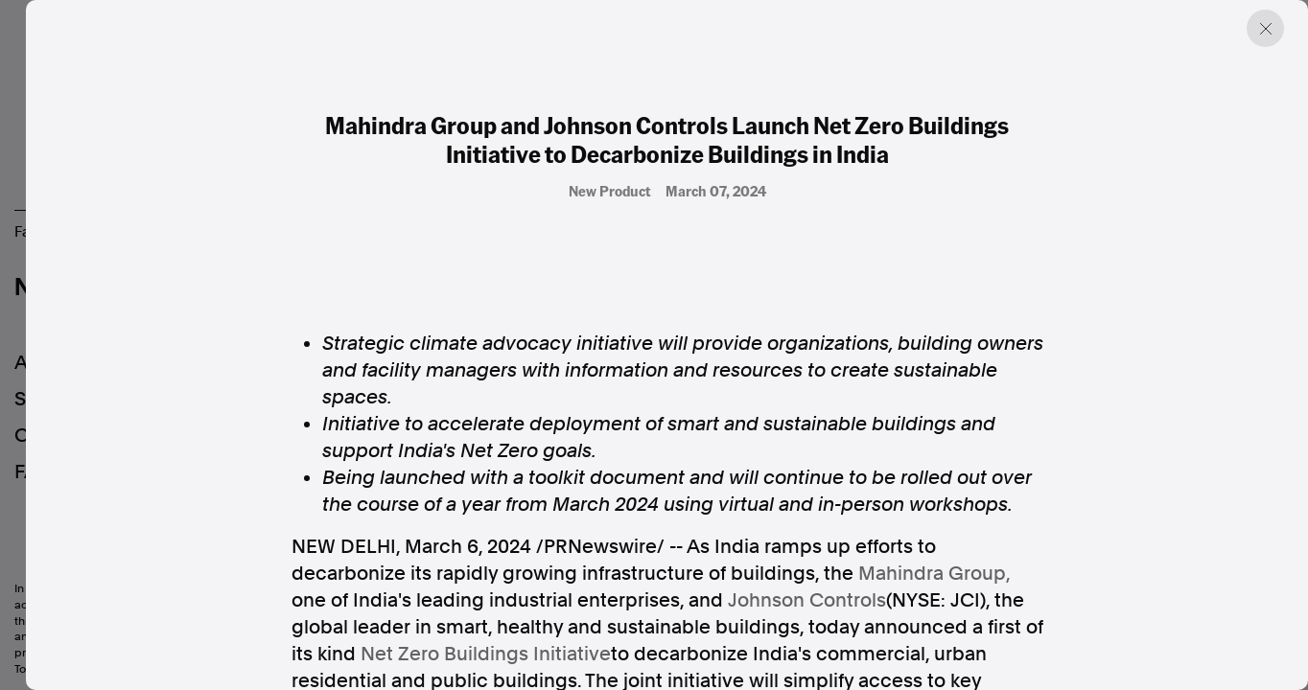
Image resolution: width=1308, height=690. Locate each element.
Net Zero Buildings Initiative (486, 653)
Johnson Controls (807, 599)
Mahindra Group (932, 573)
